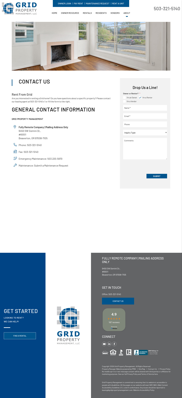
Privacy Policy (165, 369)
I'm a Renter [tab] (147, 97)
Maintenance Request (97, 3)
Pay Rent (78, 3)
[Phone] (145, 124)
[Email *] (145, 116)
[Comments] (145, 148)
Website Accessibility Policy (143, 390)
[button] (104, 344)
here (156, 374)
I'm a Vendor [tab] (131, 101)
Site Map (142, 369)
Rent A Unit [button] (118, 3)
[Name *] (145, 108)
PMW (134, 369)
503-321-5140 (167, 8)
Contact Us (118, 301)
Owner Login (64, 3)
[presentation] (142, 166)
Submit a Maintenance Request (51, 165)
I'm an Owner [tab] (132, 97)
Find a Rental (19, 336)
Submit (157, 176)
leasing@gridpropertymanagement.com (117, 390)
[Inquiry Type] (145, 132)
